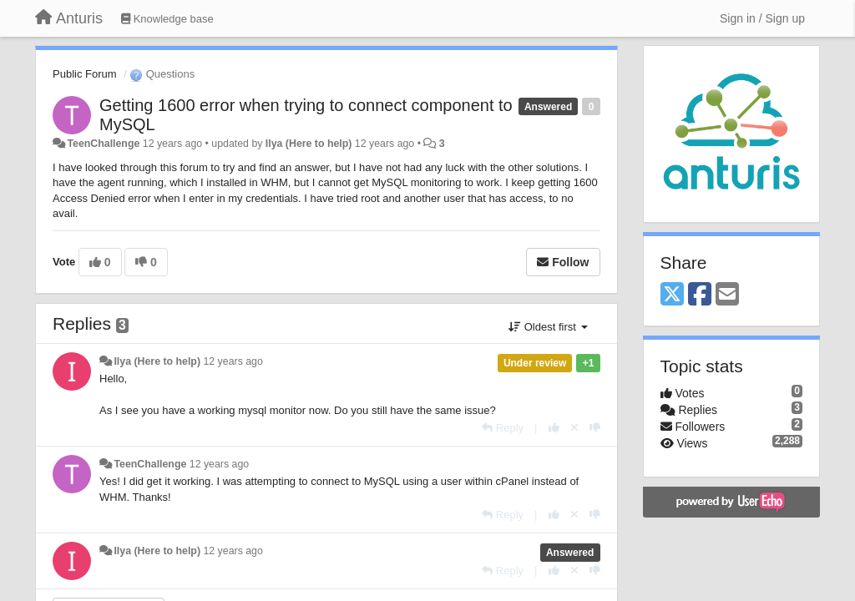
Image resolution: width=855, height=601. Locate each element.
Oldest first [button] (547, 327)
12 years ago (232, 361)
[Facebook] (699, 295)
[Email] (727, 295)
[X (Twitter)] (672, 295)
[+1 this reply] (554, 428)
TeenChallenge (103, 143)
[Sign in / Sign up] (762, 18)
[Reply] (503, 428)
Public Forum (85, 74)
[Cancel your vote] (574, 428)
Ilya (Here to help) (309, 143)
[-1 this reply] (594, 428)
